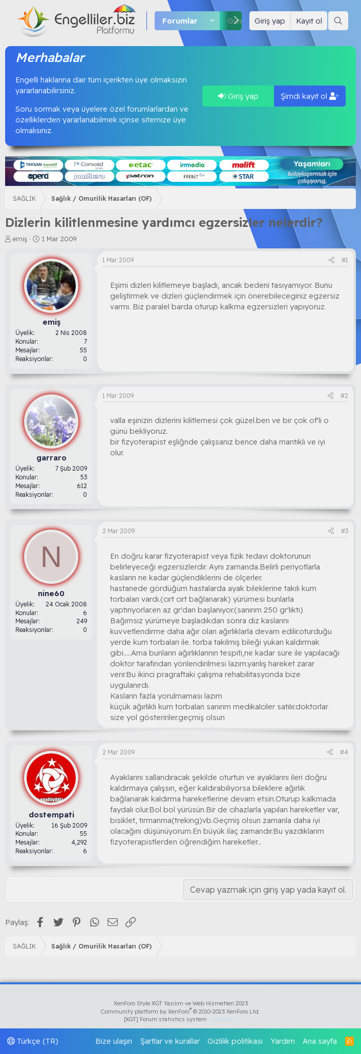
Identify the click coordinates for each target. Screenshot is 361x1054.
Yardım (283, 1041)
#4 (344, 752)
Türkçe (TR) (32, 1041)
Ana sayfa (320, 1041)
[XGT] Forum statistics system (181, 1019)
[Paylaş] (331, 260)
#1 (345, 260)
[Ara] (338, 20)
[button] (212, 20)
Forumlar (180, 21)
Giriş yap (238, 96)
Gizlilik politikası (235, 1041)
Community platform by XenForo (180, 1011)
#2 (344, 395)
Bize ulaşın (113, 1041)
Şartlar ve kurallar (170, 1041)
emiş (20, 239)
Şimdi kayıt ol (310, 96)
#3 (344, 531)
